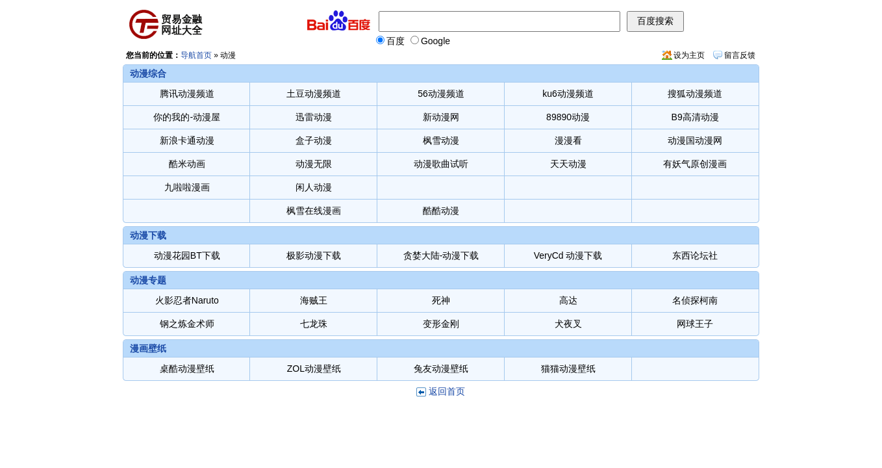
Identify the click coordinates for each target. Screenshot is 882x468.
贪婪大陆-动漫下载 (441, 255)
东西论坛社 (695, 255)
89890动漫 (568, 117)
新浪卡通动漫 (187, 140)
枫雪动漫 (441, 140)
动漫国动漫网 (695, 140)
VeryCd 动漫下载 (568, 255)
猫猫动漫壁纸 (568, 368)
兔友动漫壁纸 (441, 368)
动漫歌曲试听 (441, 164)
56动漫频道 (441, 93)
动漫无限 (314, 164)
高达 (568, 300)
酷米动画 (187, 164)
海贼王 (313, 300)
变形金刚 (441, 323)
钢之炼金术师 (187, 323)
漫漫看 (568, 140)
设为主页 (689, 55)
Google (430, 41)
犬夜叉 (568, 323)
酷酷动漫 (441, 210)
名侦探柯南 (695, 300)
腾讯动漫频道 (187, 93)
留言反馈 (739, 55)
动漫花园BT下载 (187, 255)
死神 (441, 300)
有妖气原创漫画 (695, 164)
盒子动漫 (314, 140)
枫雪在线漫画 (313, 210)
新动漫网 (441, 117)
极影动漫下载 (313, 255)
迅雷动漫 (314, 117)
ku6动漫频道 (568, 93)
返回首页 (447, 391)
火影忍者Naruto (187, 300)
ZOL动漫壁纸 (314, 368)
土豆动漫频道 (313, 93)
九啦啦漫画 (187, 187)
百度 (390, 41)
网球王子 (695, 323)
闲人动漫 (314, 187)
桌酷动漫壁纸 (187, 368)
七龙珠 (313, 323)
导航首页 (196, 55)
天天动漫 (568, 164)
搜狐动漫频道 (695, 93)
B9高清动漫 (695, 117)
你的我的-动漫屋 (186, 117)
